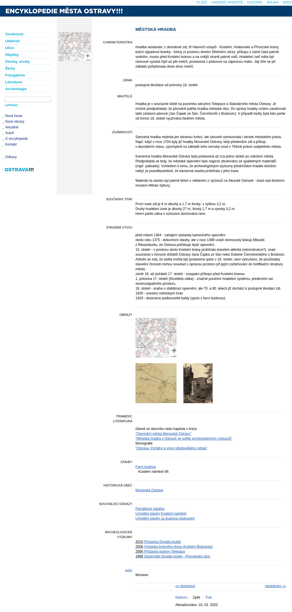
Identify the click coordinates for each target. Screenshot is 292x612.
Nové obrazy (14, 122)
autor (128, 570)
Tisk (208, 597)
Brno (287, 2)
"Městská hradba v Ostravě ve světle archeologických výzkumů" (183, 439)
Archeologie (16, 89)
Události (12, 41)
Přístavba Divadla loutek (158, 542)
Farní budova (145, 467)
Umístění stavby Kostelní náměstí (160, 514)
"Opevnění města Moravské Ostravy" (163, 434)
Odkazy (11, 157)
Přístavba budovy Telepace (160, 552)
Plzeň (202, 2)
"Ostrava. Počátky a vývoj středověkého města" (171, 448)
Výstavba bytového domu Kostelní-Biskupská (173, 547)
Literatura (13, 82)
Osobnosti (14, 34)
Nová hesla (13, 116)
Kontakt (11, 144)
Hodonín (254, 2)
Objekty (12, 54)
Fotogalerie (15, 75)
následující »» (275, 586)
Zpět (196, 597)
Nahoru (181, 597)
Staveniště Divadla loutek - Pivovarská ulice (172, 556)
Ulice (9, 48)
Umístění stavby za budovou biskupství (165, 518)
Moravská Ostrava (149, 490)
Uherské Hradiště (227, 2)
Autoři (9, 133)
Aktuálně (12, 127)
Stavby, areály (17, 61)
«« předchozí (185, 586)
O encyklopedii (16, 139)
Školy (10, 68)
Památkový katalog (149, 509)
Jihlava (272, 2)
